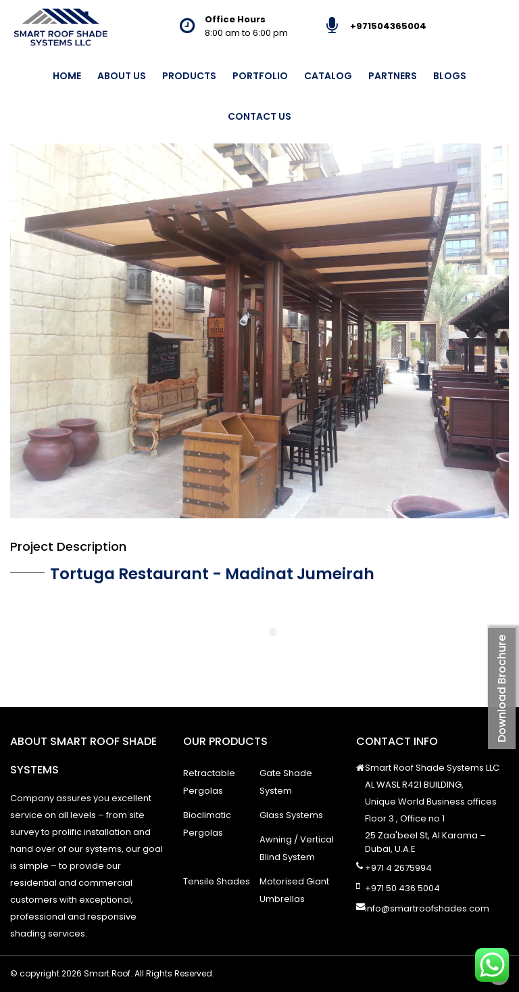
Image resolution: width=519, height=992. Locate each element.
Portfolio (260, 76)
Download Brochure (502, 688)
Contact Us (259, 116)
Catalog (328, 76)
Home (67, 76)
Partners (392, 76)
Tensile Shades (216, 881)
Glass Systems (291, 815)
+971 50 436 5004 (402, 888)
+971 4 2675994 (398, 867)
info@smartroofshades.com (427, 908)
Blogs (449, 76)
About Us (121, 76)
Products (189, 76)
